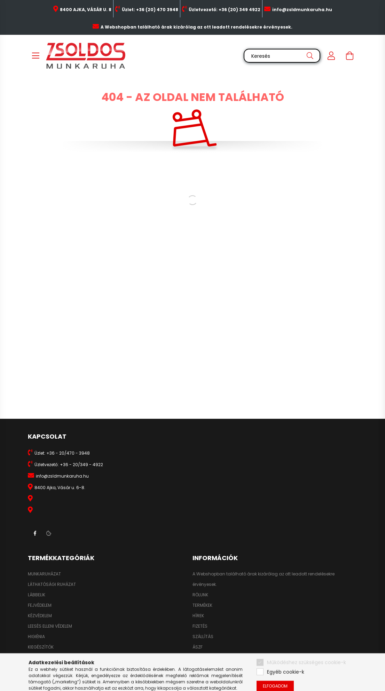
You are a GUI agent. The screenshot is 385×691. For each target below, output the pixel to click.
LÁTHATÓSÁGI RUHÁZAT (52, 584)
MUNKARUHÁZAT (44, 574)
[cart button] (349, 56)
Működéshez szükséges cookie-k (306, 675)
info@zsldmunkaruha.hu (302, 10)
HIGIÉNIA (36, 636)
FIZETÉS (199, 626)
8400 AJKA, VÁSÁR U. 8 (85, 10)
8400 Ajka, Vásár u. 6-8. (59, 487)
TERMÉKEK (202, 605)
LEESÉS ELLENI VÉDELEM (50, 626)
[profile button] (331, 56)
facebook (35, 533)
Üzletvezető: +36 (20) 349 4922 (224, 10)
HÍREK (198, 615)
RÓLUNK (200, 594)
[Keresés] (282, 56)
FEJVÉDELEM (40, 605)
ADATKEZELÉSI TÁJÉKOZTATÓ (221, 657)
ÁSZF (197, 647)
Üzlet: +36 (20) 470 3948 (150, 10)
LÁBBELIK (36, 594)
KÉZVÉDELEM (40, 615)
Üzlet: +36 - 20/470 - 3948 (62, 453)
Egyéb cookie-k (285, 684)
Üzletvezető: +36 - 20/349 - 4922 (68, 465)
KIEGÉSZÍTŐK (41, 647)
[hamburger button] (35, 56)
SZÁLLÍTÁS (202, 636)
